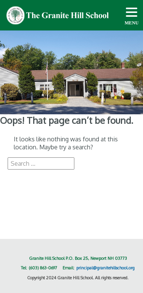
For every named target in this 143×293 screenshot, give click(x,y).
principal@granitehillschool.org (105, 268)
